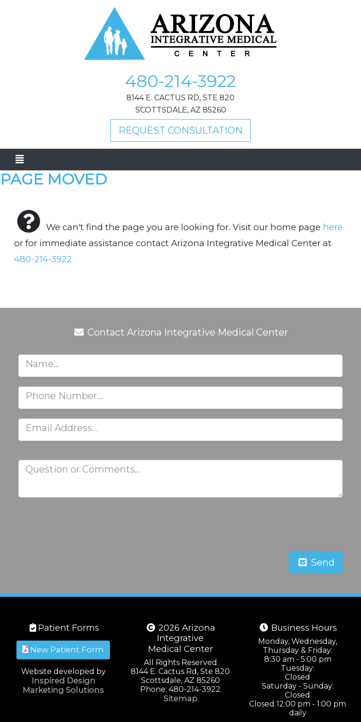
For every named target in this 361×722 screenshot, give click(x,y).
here (333, 227)
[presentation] (271, 525)
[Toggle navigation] (19, 159)
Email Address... (61, 427)
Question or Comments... (83, 469)
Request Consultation (180, 130)
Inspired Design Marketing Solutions (63, 685)
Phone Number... (64, 395)
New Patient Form (63, 649)
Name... (42, 363)
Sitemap (180, 698)
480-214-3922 (180, 81)
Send (316, 562)
